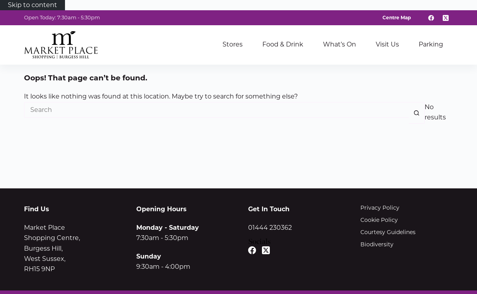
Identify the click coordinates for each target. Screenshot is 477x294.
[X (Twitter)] (445, 17)
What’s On (339, 44)
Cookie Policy (379, 219)
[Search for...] (216, 110)
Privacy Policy (379, 207)
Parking (431, 44)
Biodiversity (376, 244)
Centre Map (396, 17)
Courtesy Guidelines (388, 232)
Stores (233, 44)
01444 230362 (270, 227)
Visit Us (387, 44)
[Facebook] (430, 17)
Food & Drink (282, 44)
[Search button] (417, 113)
